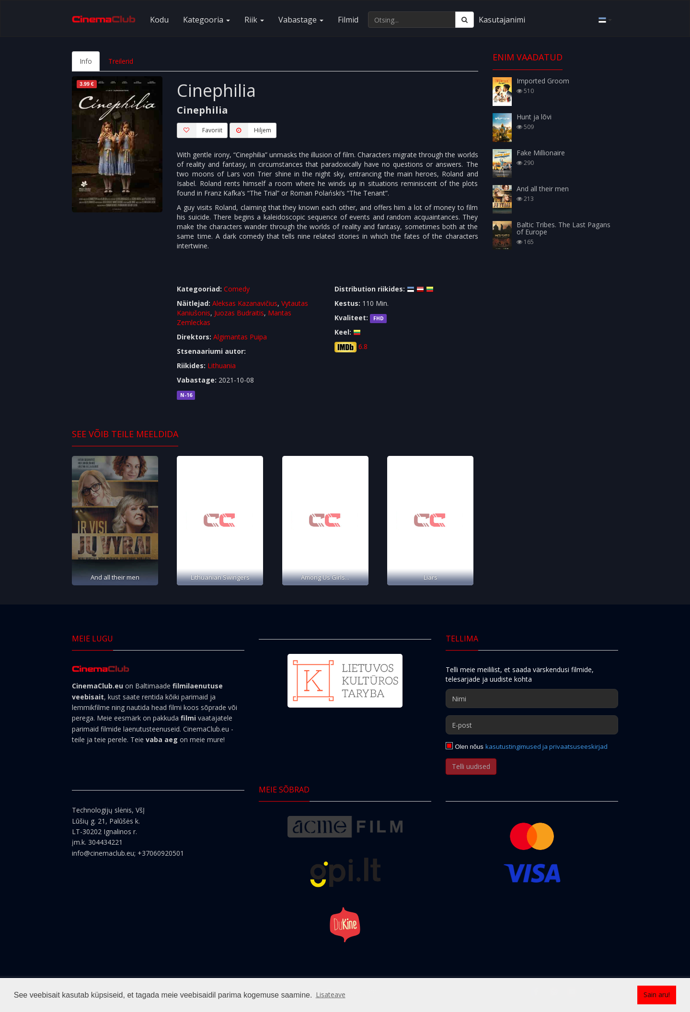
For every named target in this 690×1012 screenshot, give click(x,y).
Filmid (348, 19)
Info (86, 61)
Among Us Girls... (325, 577)
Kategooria (206, 19)
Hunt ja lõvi (534, 116)
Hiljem (250, 130)
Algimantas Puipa (240, 336)
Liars (430, 577)
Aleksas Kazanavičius (244, 303)
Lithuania (221, 365)
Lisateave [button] (330, 994)
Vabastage (300, 19)
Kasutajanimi (502, 19)
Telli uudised (471, 766)
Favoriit (199, 130)
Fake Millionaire (541, 152)
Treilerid (120, 61)
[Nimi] (532, 698)
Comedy (237, 288)
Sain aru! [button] (657, 994)
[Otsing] (464, 20)
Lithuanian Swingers (220, 577)
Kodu (159, 19)
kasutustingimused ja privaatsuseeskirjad (546, 746)
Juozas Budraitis (239, 312)
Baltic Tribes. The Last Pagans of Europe (563, 228)
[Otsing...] (412, 20)
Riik (254, 19)
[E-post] (532, 724)
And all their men (115, 577)
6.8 (363, 346)
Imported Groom (543, 80)
